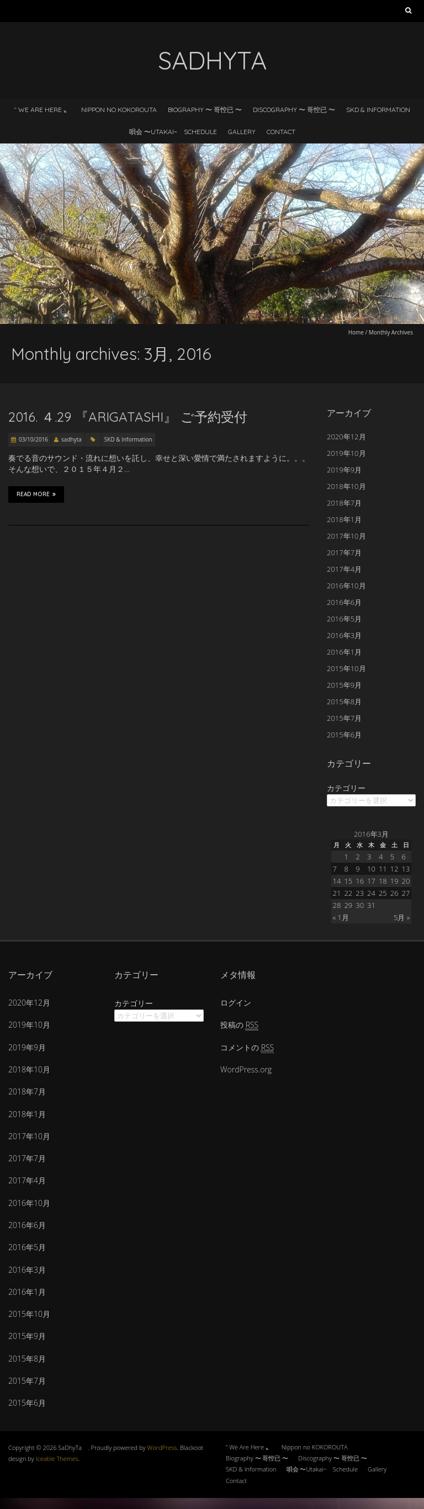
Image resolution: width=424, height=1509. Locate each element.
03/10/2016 (33, 439)
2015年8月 (344, 701)
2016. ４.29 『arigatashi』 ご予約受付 (127, 416)
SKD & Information (378, 109)
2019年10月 (346, 453)
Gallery (242, 131)
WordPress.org (246, 1069)
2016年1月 (344, 652)
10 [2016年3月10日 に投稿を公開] (371, 869)
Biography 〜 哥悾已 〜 (205, 109)
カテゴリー (346, 788)
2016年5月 (344, 619)
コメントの (247, 1047)
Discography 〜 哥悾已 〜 (294, 109)
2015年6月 (344, 735)
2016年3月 (344, 635)
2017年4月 (344, 569)
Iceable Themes (57, 1458)
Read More (36, 494)
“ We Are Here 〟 (42, 109)
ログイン (235, 1002)
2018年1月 (344, 519)
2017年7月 (344, 552)
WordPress (162, 1447)
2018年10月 (346, 486)
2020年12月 (346, 437)
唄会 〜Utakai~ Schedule (173, 131)
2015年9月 (344, 685)
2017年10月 (346, 536)
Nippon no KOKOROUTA (119, 109)
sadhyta (71, 439)
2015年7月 (344, 718)
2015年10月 (346, 668)
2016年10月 (346, 586)
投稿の (239, 1024)
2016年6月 (344, 602)
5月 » (402, 917)
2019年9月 (344, 470)
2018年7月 (344, 503)
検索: (408, 12)
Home (356, 332)
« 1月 (341, 917)
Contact (281, 131)
